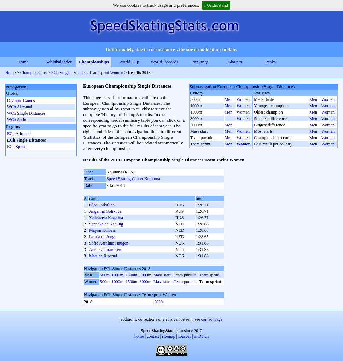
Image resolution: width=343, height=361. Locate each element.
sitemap (168, 336)
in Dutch (201, 336)
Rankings (199, 61)
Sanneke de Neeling (106, 224)
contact (153, 336)
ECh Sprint (16, 146)
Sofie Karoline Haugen (108, 243)
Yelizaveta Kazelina (106, 217)
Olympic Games (21, 100)
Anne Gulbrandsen (105, 249)
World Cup (129, 61)
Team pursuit (185, 275)
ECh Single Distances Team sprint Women (87, 72)
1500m (131, 275)
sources (184, 336)
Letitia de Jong (101, 236)
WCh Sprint (17, 119)
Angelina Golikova (105, 211)
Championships (94, 61)
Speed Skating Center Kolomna (133, 178)
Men (228, 99)
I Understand (216, 5)
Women (243, 99)
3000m (145, 281)
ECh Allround (19, 133)
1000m (117, 275)
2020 (158, 301)
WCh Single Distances (26, 113)
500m (105, 275)
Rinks (270, 61)
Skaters (235, 61)
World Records (164, 61)
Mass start (162, 275)
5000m (145, 275)
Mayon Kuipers (102, 230)
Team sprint (209, 275)
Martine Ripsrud (103, 255)
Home (23, 61)
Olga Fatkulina (102, 204)
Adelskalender (58, 61)
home (139, 336)
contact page (211, 319)
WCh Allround (19, 106)
